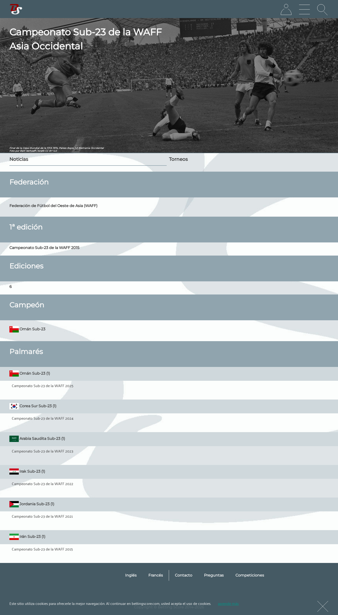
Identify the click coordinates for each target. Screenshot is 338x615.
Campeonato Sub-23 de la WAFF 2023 (42, 451)
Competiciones (249, 575)
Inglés (131, 575)
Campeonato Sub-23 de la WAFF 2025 (42, 385)
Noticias (18, 159)
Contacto (183, 575)
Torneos (178, 159)
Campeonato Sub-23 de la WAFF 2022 (42, 483)
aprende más (228, 603)
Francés (155, 575)
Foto (12, 150)
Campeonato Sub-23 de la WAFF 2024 (42, 418)
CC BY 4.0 (51, 150)
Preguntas (214, 575)
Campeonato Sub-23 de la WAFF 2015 (42, 549)
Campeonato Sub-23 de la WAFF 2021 (42, 516)
